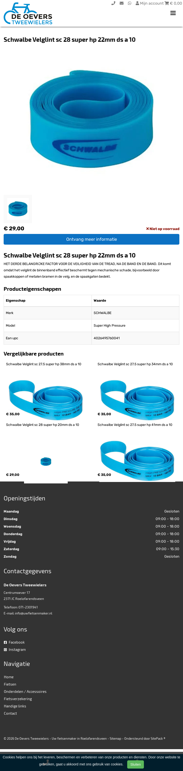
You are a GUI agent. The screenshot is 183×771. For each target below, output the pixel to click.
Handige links (15, 706)
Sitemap (115, 738)
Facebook (14, 642)
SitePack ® (158, 738)
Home (9, 677)
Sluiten (135, 764)
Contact (10, 713)
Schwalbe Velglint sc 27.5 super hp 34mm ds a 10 (135, 364)
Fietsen (10, 684)
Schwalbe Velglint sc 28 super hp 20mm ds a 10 (42, 425)
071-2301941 (28, 607)
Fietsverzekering (18, 698)
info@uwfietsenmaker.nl (33, 613)
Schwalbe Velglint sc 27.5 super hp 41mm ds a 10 (135, 425)
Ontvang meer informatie (91, 239)
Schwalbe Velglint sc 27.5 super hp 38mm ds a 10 (43, 364)
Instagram (15, 649)
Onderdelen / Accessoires (25, 691)
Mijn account (150, 3)
